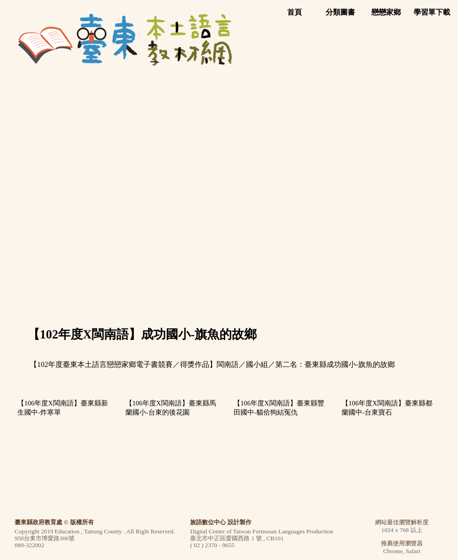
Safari (413, 551)
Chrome (393, 551)
